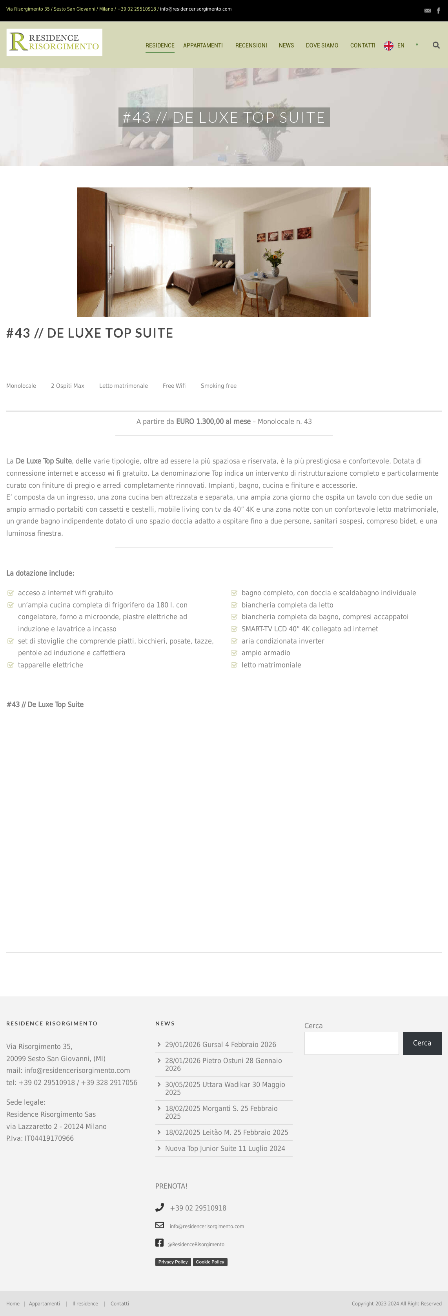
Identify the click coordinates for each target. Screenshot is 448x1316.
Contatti (120, 1304)
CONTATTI (362, 45)
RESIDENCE (160, 45)
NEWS (286, 45)
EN (400, 45)
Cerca (313, 1026)
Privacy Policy (173, 1262)
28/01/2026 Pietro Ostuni (204, 1060)
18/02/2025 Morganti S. (202, 1108)
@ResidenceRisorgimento (189, 1244)
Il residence (85, 1304)
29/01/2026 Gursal (194, 1044)
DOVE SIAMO (322, 45)
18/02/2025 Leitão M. (198, 1132)
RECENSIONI (251, 45)
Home (13, 1304)
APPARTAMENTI (203, 45)
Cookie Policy (210, 1262)
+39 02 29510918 (46, 1082)
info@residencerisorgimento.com (196, 9)
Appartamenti (44, 1304)
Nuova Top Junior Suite (201, 1148)
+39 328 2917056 (109, 1082)
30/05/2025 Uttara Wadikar (207, 1084)
